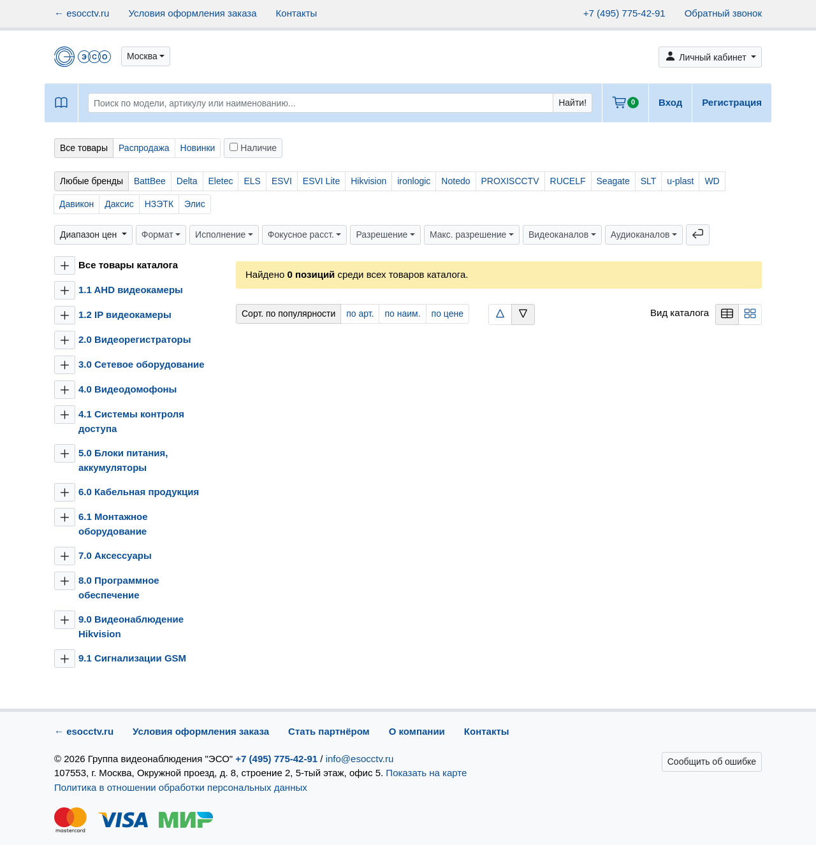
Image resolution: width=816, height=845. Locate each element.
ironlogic (413, 181)
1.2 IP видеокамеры (124, 314)
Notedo (455, 181)
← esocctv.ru (81, 13)
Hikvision (368, 181)
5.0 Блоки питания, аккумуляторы (123, 460)
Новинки (197, 148)
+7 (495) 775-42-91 (624, 13)
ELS (252, 181)
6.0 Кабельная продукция (138, 491)
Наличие (253, 148)
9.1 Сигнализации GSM (132, 658)
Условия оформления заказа (192, 13)
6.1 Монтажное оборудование (113, 524)
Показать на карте (426, 772)
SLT (649, 181)
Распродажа (144, 148)
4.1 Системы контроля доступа (131, 421)
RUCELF (568, 181)
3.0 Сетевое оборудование (141, 364)
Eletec (220, 181)
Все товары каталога (128, 264)
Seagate (613, 181)
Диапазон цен (89, 234)
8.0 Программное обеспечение (118, 587)
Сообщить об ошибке (711, 761)
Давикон (76, 204)
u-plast (680, 181)
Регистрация (732, 102)
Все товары (84, 148)
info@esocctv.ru (360, 758)
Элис (194, 204)
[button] (145, 56)
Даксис (119, 204)
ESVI (282, 181)
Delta (187, 181)
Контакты (296, 13)
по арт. (360, 313)
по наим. (402, 313)
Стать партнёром (329, 731)
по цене (447, 313)
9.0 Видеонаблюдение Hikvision (131, 626)
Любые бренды (91, 181)
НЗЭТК (159, 204)
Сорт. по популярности (288, 313)
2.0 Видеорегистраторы (134, 339)
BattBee (150, 181)
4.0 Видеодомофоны (127, 389)
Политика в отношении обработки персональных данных (180, 787)
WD (711, 181)
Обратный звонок (723, 13)
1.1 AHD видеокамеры (130, 289)
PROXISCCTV (510, 181)
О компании (417, 731)
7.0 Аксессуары (115, 555)
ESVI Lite (321, 181)
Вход (670, 102)
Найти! (572, 103)
